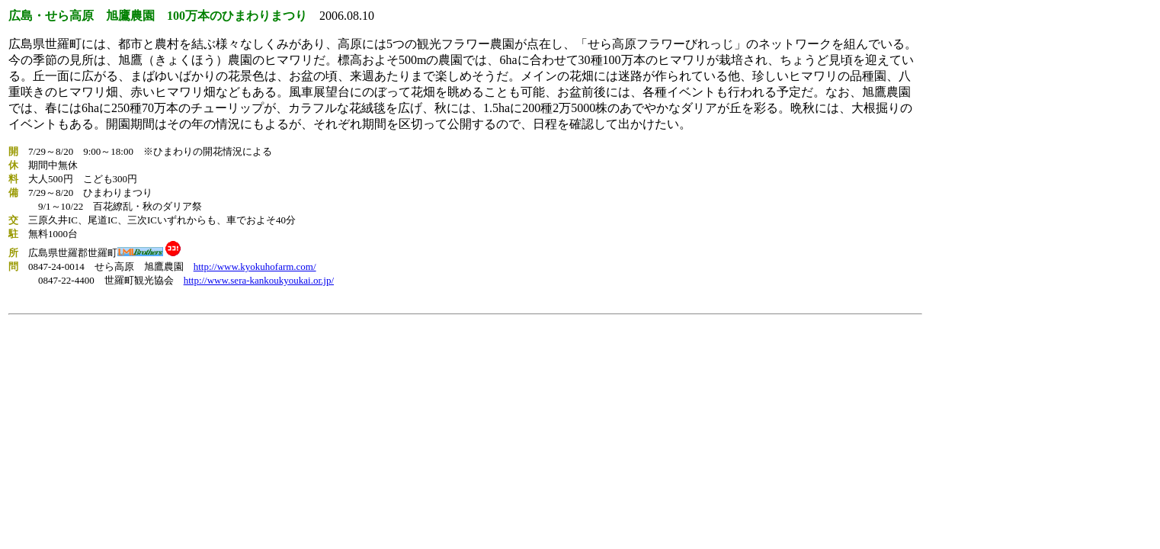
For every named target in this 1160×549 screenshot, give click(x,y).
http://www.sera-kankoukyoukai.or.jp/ (259, 280)
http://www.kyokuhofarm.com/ (255, 266)
